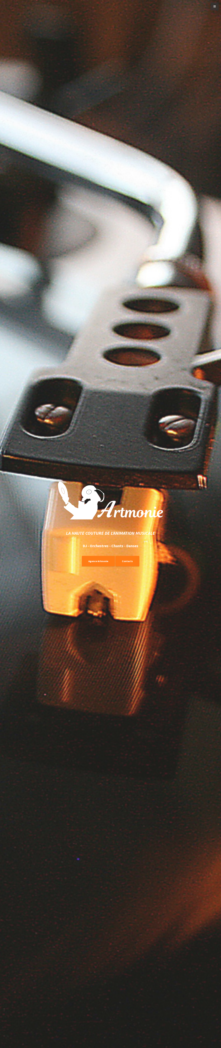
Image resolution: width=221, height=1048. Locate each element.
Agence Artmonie (98, 561)
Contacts (127, 561)
